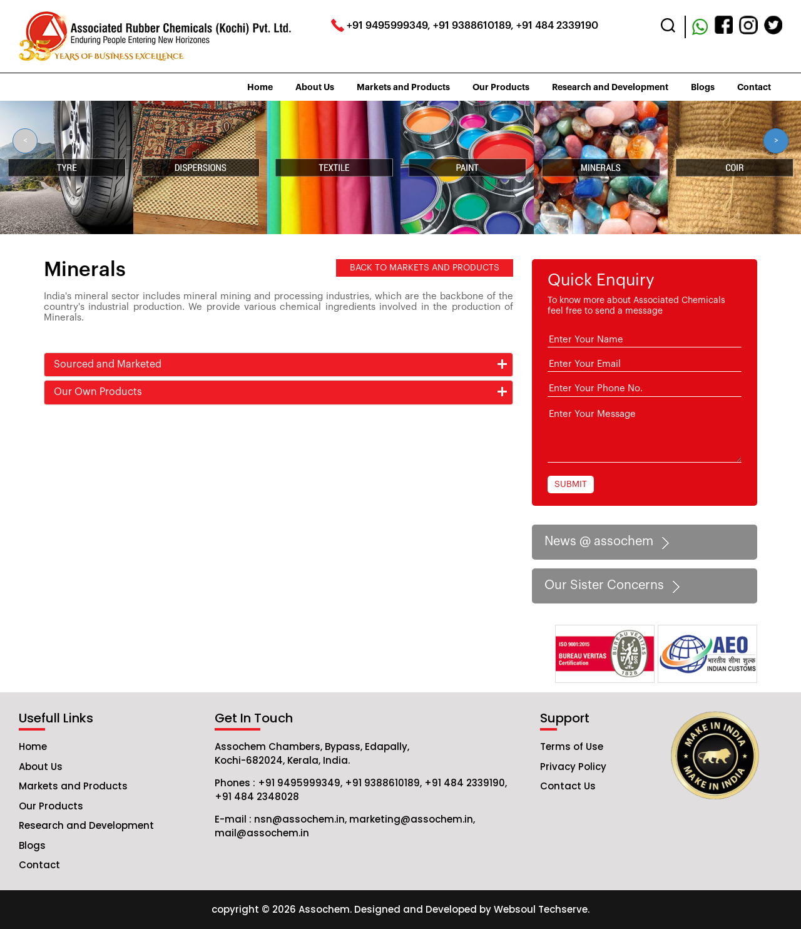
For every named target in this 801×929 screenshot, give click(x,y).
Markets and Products (403, 87)
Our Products (500, 87)
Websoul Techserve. (541, 909)
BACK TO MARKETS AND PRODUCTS (424, 268)
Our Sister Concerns (614, 586)
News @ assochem (608, 542)
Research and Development (610, 87)
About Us (314, 87)
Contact (754, 87)
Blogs (703, 87)
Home (260, 87)
